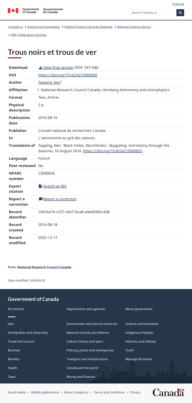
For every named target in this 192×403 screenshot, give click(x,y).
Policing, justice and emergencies (90, 350)
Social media (17, 392)
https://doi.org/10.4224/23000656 (67, 75)
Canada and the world (82, 368)
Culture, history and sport (85, 341)
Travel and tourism (21, 341)
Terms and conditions (109, 392)
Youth (129, 350)
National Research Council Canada (44, 267)
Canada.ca (15, 27)
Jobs (11, 324)
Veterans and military (140, 341)
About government (138, 309)
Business (14, 350)
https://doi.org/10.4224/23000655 (112, 150)
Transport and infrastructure (87, 359)
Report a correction (57, 198)
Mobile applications (45, 392)
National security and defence (88, 333)
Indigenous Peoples (139, 333)
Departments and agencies (86, 309)
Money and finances (81, 377)
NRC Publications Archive (28, 35)
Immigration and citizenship (28, 333)
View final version (56, 67)
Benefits (14, 359)
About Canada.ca (76, 392)
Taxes (12, 377)
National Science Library (134, 27)
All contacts (16, 309)
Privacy (135, 392)
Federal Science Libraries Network (88, 27)
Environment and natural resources (92, 324)
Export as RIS (53, 186)
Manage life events (138, 359)
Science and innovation (43, 27)
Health (12, 368)
